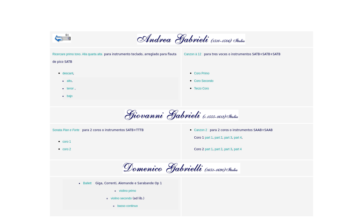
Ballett (87, 183)
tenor (70, 88)
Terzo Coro (201, 88)
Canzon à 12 (192, 54)
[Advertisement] (181, 16)
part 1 (209, 137)
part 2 (218, 137)
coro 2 (67, 149)
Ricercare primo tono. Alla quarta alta (77, 54)
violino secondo (121, 198)
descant (68, 73)
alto (69, 81)
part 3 (228, 137)
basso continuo (127, 206)
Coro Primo (201, 73)
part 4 (238, 137)
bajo (70, 96)
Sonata (65, 130)
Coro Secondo (204, 81)
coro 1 (67, 141)
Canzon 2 (200, 130)
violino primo (127, 191)
